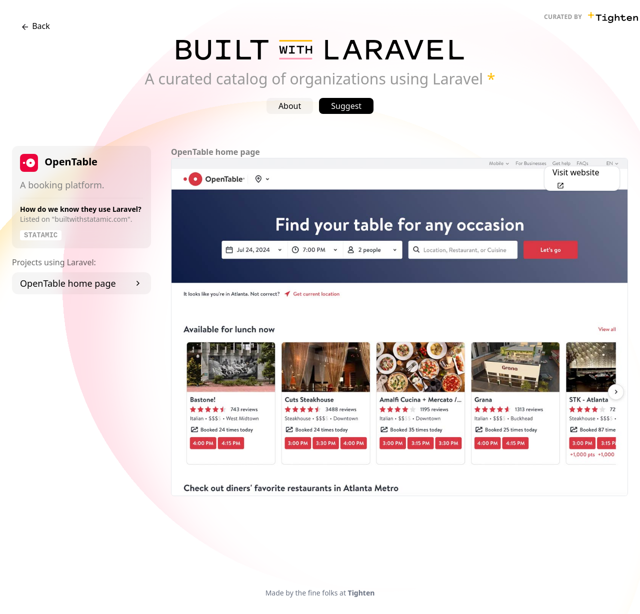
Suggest (346, 105)
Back (35, 26)
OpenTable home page (81, 283)
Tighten (361, 593)
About (289, 105)
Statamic (41, 235)
